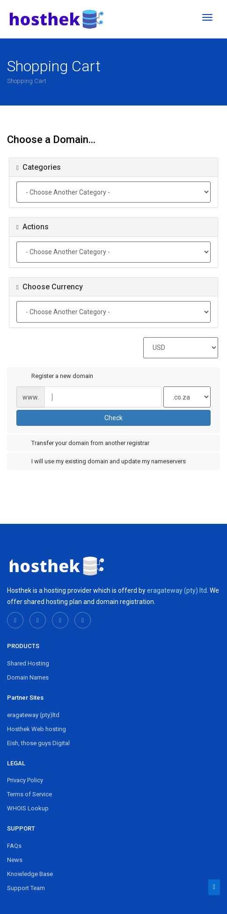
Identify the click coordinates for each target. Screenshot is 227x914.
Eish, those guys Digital (38, 743)
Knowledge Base (30, 873)
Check (113, 418)
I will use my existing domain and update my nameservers (101, 462)
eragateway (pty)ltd (33, 714)
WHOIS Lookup (28, 808)
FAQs (14, 845)
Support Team (26, 887)
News (14, 859)
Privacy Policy (25, 780)
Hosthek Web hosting (36, 729)
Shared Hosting (28, 663)
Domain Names (28, 677)
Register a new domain (54, 376)
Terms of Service (29, 794)
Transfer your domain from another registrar (82, 443)
